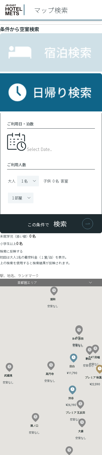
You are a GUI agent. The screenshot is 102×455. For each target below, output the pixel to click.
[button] (72, 390)
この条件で (47, 223)
